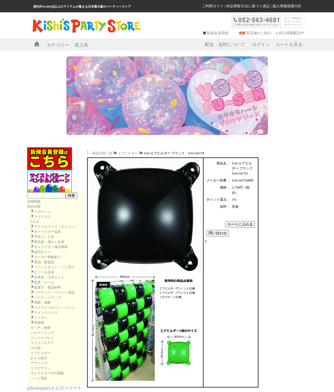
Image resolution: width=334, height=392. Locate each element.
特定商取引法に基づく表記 (248, 6)
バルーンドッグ (42, 333)
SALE (35, 222)
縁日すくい (42, 252)
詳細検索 (34, 201)
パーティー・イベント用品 (54, 292)
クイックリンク (46, 313)
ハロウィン (42, 212)
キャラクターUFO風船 (47, 373)
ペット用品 (39, 378)
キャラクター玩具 (47, 232)
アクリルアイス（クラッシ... (55, 227)
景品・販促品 (44, 262)
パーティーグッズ (47, 297)
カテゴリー (58, 45)
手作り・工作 (44, 237)
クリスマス (42, 217)
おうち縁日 (39, 358)
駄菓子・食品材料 (47, 287)
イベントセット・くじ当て (54, 267)
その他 (36, 348)
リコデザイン (41, 368)
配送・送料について (225, 44)
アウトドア (39, 363)
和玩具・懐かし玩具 (49, 242)
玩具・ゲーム (44, 282)
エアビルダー (41, 353)
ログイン (261, 44)
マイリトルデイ (42, 343)
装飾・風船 (42, 302)
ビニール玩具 (44, 272)
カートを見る (288, 44)
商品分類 (34, 206)
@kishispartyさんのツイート (54, 388)
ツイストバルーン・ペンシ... (55, 308)
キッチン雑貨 (41, 328)
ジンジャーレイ (42, 338)
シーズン (41, 318)
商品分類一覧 (102, 153)
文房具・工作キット (49, 277)
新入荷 (81, 45)
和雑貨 (39, 323)
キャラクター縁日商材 (51, 247)
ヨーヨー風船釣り (47, 257)
